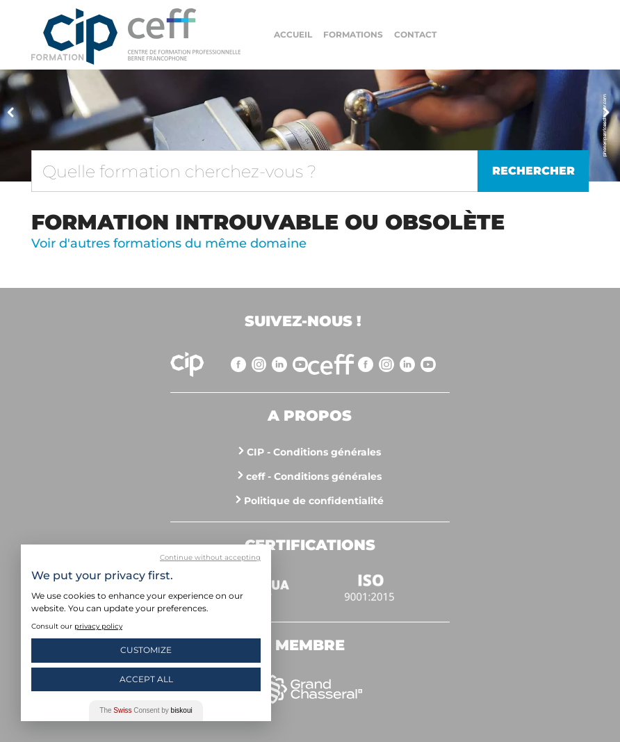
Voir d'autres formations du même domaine (169, 243)
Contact (415, 34)
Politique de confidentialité (314, 500)
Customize (146, 650)
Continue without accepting (210, 557)
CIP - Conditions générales (314, 452)
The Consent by (145, 710)
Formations (353, 34)
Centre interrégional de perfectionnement (74, 36)
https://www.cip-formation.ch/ (184, 34)
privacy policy (98, 626)
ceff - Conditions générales (314, 476)
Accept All (146, 679)
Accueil (293, 34)
